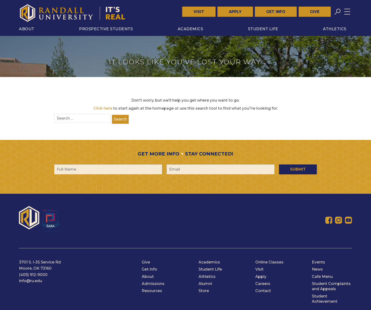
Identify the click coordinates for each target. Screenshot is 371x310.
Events (318, 262)
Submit (298, 169)
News (317, 269)
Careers (262, 283)
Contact (263, 290)
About (26, 29)
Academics (190, 29)
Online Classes (269, 262)
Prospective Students (106, 29)
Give (314, 11)
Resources (152, 290)
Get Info (275, 11)
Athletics (334, 29)
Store (204, 290)
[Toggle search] (337, 12)
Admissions (153, 283)
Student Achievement (324, 299)
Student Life (263, 29)
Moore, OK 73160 (35, 268)
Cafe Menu (322, 276)
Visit (199, 11)
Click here (102, 108)
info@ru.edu (30, 281)
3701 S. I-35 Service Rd (40, 262)
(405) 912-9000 (33, 274)
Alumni (205, 283)
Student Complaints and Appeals (331, 286)
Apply (235, 11)
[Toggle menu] (347, 12)
